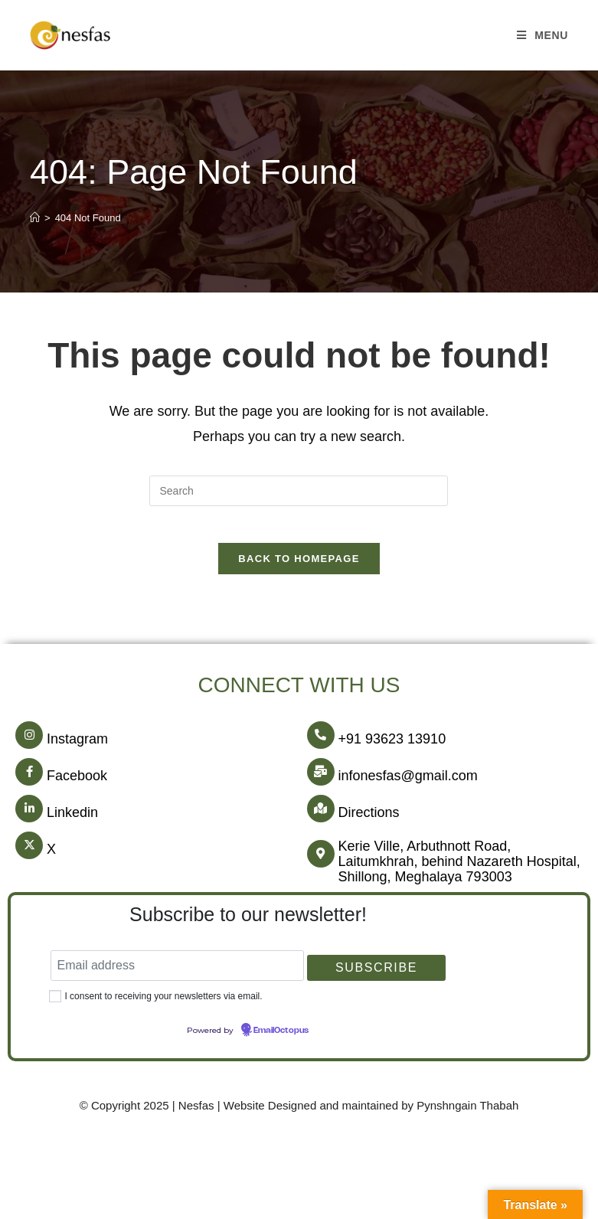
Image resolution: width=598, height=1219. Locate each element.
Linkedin (72, 822)
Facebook (77, 785)
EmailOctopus (281, 1040)
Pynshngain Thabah (467, 1115)
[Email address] (177, 975)
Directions (369, 822)
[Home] (35, 218)
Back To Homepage (298, 568)
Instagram (77, 749)
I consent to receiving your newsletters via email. (163, 1006)
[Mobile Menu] (542, 35)
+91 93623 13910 (392, 749)
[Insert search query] (298, 491)
